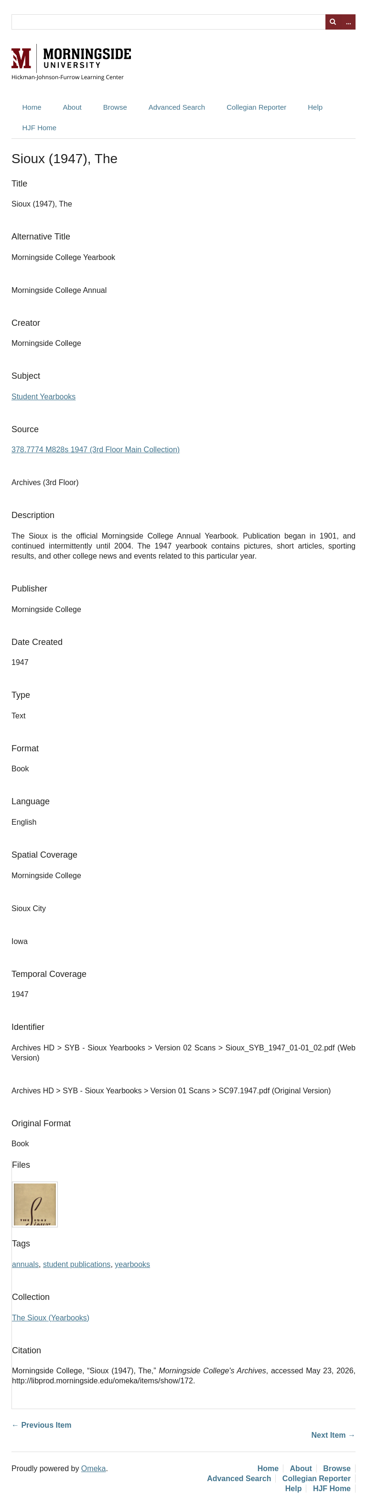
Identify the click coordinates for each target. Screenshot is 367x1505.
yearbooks (132, 1264)
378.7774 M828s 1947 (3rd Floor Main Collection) (95, 450)
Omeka (93, 1468)
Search (333, 22)
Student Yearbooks (43, 397)
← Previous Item (41, 1425)
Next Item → (334, 1435)
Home (32, 107)
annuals (25, 1264)
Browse (115, 107)
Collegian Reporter (256, 107)
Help (315, 107)
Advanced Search (177, 107)
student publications (76, 1264)
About (72, 107)
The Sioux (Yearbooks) (50, 1318)
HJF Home (39, 128)
